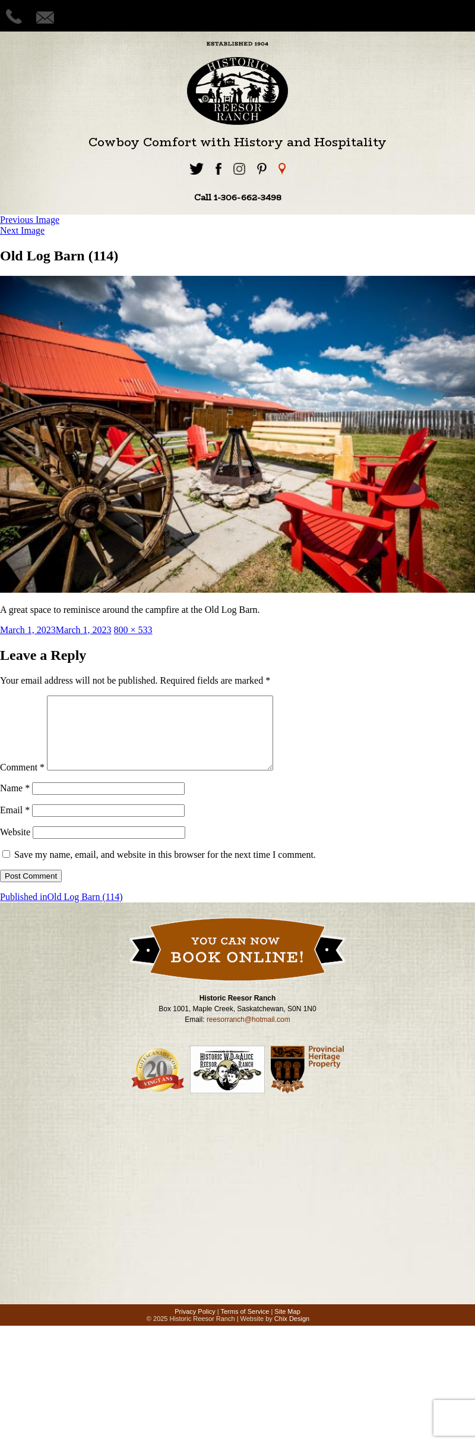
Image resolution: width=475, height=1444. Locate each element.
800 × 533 (133, 630)
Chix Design (291, 1332)
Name (15, 802)
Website (15, 846)
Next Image (22, 230)
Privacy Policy (195, 1325)
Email (15, 824)
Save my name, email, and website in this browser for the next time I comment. (165, 869)
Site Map (287, 1325)
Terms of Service (244, 1325)
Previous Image (29, 220)
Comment (22, 781)
